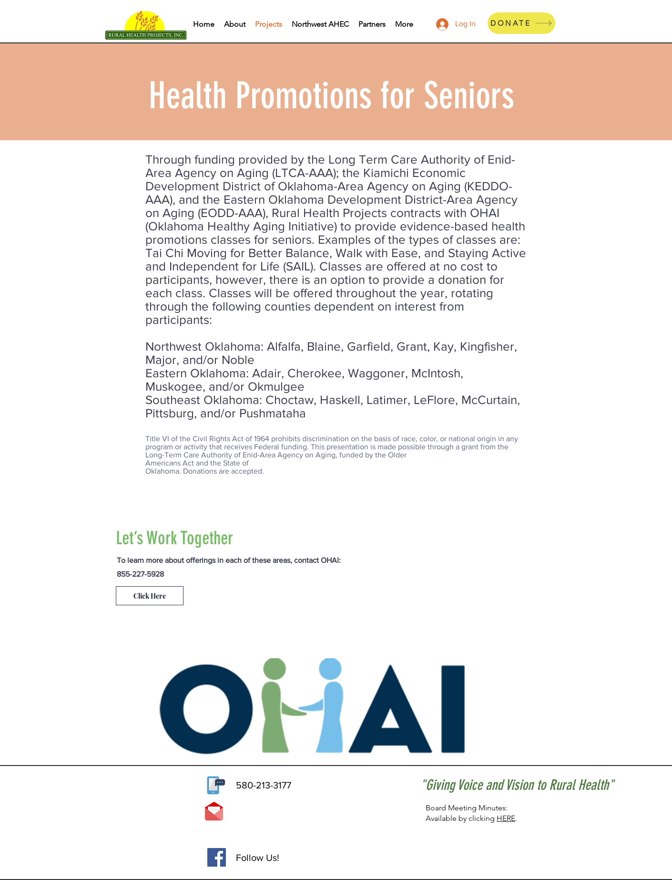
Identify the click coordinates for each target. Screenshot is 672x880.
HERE (506, 818)
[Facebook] (216, 857)
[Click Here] (149, 595)
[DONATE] (521, 23)
